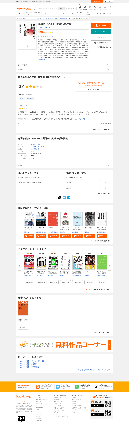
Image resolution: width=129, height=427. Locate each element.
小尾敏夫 (41, 27)
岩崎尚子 (47, 27)
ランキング (39, 404)
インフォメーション (59, 410)
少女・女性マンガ (37, 13)
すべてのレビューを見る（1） (102, 129)
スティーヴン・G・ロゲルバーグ (45, 275)
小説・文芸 (71, 13)
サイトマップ (75, 412)
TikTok (38, 416)
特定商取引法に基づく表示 (79, 408)
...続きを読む (42, 59)
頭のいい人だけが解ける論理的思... (52, 273)
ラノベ (62, 13)
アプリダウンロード (59, 402)
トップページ (39, 397)
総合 (20, 13)
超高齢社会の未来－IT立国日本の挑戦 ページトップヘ (94, 370)
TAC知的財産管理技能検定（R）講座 (82, 275)
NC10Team (45, 232)
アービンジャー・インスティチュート (107, 275)
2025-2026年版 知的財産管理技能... (77, 273)
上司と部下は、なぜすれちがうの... (28, 229)
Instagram (39, 414)
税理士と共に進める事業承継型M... (101, 229)
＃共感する (30, 98)
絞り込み (35, 8)
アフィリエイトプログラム (61, 416)
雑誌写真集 (88, 13)
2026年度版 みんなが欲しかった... (29, 272)
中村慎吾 (50, 232)
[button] (29, 236)
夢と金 (86, 271)
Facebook (39, 420)
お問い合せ (57, 412)
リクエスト (57, 414)
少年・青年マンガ (29, 13)
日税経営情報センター (103, 232)
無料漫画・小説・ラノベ (42, 400)
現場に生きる (88, 228)
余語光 (56, 232)
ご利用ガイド (109, 13)
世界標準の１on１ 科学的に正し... (40, 273)
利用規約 (74, 404)
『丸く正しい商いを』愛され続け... (64, 229)
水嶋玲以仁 (75, 232)
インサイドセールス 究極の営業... (77, 229)
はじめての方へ (101, 13)
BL (46, 13)
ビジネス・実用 (35, 144)
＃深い (22, 98)
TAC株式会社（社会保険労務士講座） (34, 275)
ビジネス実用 (79, 13)
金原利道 (38, 232)
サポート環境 (57, 406)
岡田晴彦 (86, 232)
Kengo (62, 275)
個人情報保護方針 (76, 406)
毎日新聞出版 (35, 149)
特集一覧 (38, 402)
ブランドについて (76, 400)
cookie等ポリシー (76, 410)
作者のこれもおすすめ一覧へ (102, 332)
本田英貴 (26, 232)
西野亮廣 (86, 275)
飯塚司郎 (62, 232)
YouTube (38, 418)
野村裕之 (50, 275)
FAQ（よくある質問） (60, 408)
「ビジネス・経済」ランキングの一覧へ (99, 289)
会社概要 (74, 397)
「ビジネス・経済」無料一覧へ (102, 241)
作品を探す (57, 400)
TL (54, 13)
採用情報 (74, 402)
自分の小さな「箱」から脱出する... (101, 273)
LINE (37, 410)
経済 (42, 147)
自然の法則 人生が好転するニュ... (64, 273)
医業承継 (50, 228)
